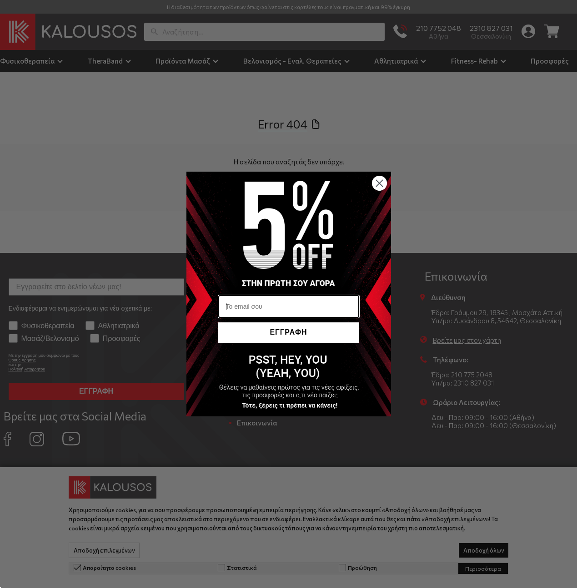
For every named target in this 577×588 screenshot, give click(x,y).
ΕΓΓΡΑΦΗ (288, 332)
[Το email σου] (288, 306)
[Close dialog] (379, 183)
